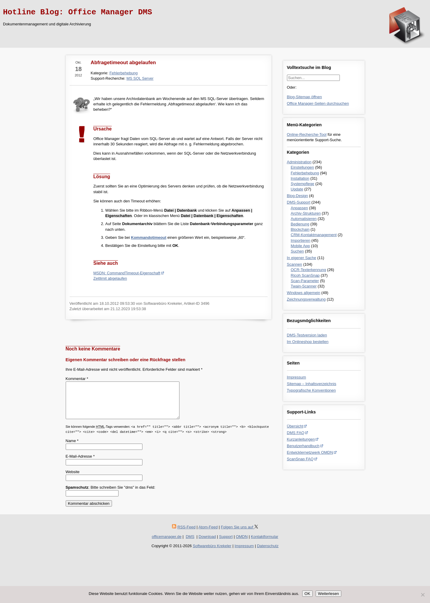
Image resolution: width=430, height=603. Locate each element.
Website (73, 479)
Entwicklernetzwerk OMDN (310, 452)
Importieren (301, 240)
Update (297, 189)
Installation (300, 178)
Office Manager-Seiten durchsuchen (318, 103)
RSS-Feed (186, 534)
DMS (190, 544)
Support (226, 544)
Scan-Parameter (305, 281)
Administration (299, 162)
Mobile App (300, 246)
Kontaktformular (264, 544)
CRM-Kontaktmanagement (314, 235)
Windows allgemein (303, 292)
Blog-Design (297, 195)
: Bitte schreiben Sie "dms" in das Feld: (110, 494)
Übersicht (295, 426)
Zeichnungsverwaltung (306, 299)
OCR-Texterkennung (308, 269)
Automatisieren (304, 218)
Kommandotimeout (148, 237)
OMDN (242, 544)
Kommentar (77, 378)
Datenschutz (267, 553)
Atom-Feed (208, 534)
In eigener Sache (301, 258)
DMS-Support (299, 202)
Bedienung (300, 224)
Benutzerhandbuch (303, 446)
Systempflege (302, 183)
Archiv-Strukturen (306, 213)
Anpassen (299, 208)
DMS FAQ (296, 432)
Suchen (297, 251)
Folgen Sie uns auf (239, 534)
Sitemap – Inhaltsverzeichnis (311, 384)
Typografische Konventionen (311, 390)
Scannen (294, 264)
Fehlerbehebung (305, 173)
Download (207, 544)
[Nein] (423, 595)
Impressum (296, 377)
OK (307, 593)
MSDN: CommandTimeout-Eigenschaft (126, 273)
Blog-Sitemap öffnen (304, 97)
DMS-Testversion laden (307, 335)
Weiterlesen (328, 593)
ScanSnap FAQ (300, 459)
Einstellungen (302, 167)
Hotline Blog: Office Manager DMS (77, 12)
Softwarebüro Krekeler (212, 553)
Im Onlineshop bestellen (307, 341)
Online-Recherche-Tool (307, 134)
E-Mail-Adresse (80, 463)
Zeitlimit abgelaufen (110, 278)
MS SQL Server (139, 78)
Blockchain (300, 229)
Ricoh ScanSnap (305, 275)
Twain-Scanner (304, 286)
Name (72, 448)
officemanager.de (167, 544)
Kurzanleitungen (301, 439)
